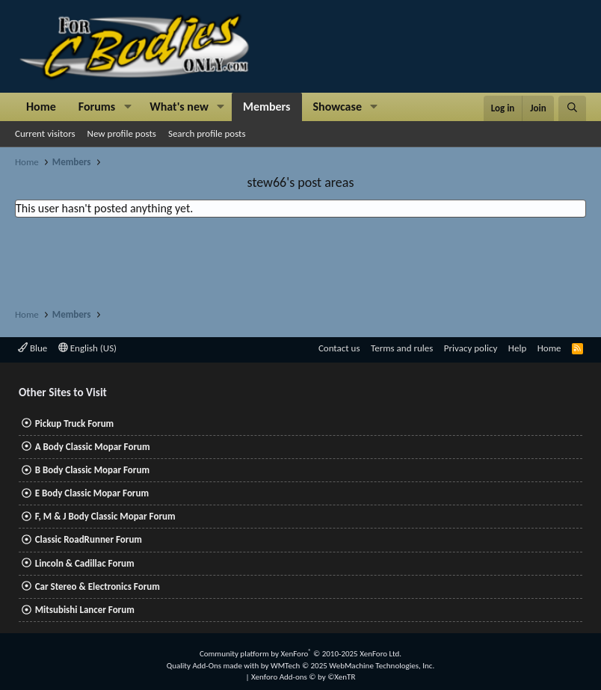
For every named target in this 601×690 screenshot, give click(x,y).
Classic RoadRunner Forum (88, 539)
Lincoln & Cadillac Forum (85, 563)
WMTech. (352, 666)
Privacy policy (471, 348)
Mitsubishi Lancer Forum (85, 609)
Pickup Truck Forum (74, 423)
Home (41, 106)
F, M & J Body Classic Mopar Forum (105, 516)
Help (517, 348)
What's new (179, 106)
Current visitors (45, 133)
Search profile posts (207, 133)
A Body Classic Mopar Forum (92, 446)
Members (267, 106)
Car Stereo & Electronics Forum (97, 586)
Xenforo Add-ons (303, 677)
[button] (127, 107)
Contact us (339, 348)
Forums (96, 106)
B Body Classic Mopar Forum (92, 469)
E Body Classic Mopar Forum (92, 493)
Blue (32, 348)
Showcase (337, 106)
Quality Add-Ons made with (214, 666)
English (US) (87, 348)
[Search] (572, 108)
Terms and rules (402, 348)
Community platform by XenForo (300, 654)
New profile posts (121, 133)
